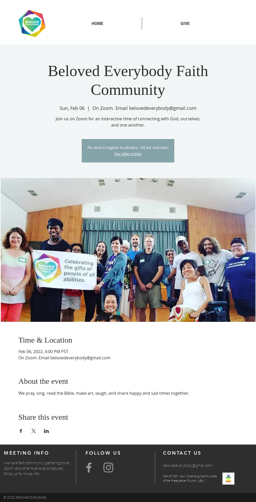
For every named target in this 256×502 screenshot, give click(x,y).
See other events (128, 154)
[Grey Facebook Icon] (88, 467)
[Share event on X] (33, 431)
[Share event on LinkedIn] (46, 431)
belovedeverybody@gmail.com (188, 465)
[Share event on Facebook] (20, 431)
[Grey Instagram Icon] (108, 467)
